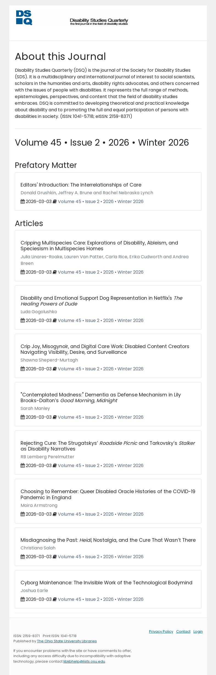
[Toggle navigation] (21, 31)
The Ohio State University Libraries (67, 641)
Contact (183, 631)
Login (198, 631)
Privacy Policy (161, 631)
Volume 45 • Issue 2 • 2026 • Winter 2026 (101, 201)
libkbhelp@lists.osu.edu (84, 661)
